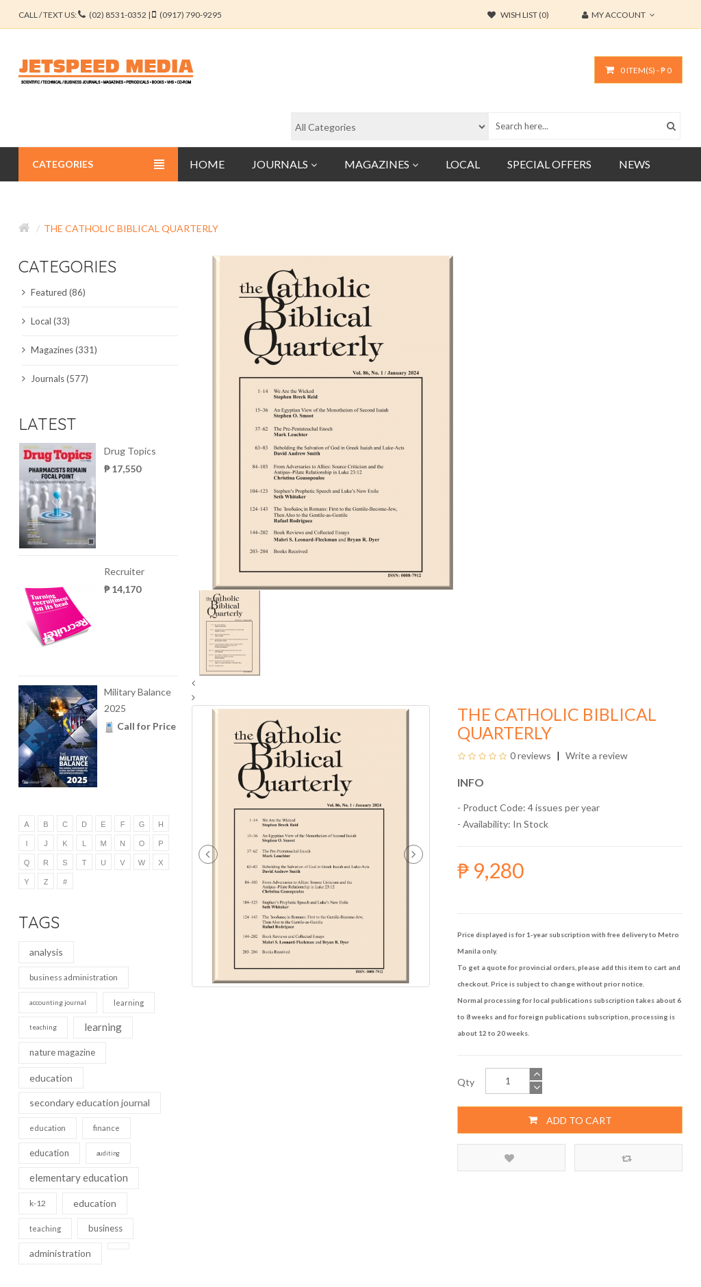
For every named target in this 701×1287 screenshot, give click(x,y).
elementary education (78, 1177)
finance (106, 1127)
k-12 (37, 1203)
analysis (46, 952)
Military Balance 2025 (137, 700)
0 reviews (530, 755)
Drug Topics (130, 451)
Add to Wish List (509, 1158)
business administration (73, 977)
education (51, 1078)
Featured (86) (54, 292)
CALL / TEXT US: (120, 15)
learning (129, 1002)
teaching (43, 1027)
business (105, 1228)
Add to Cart (570, 1120)
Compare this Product (627, 1158)
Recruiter (124, 571)
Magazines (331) (59, 349)
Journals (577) (55, 378)
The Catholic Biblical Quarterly (131, 228)
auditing (108, 1153)
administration (60, 1253)
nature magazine (62, 1052)
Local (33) (46, 321)
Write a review (595, 755)
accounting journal (57, 1002)
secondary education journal (89, 1102)
